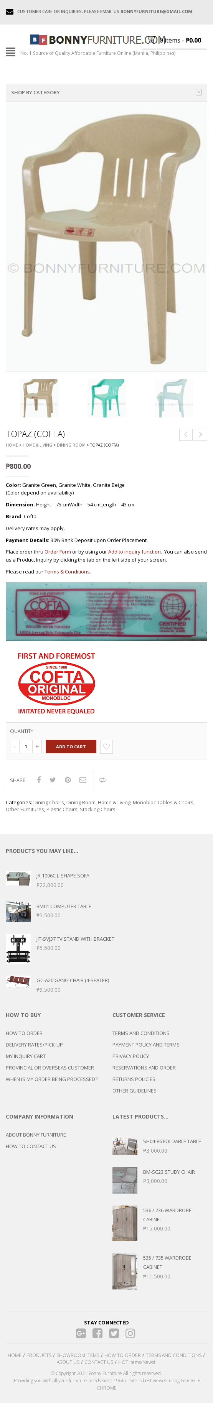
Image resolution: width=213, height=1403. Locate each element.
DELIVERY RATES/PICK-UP (34, 1044)
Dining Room (71, 445)
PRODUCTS (38, 1355)
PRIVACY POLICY (130, 1056)
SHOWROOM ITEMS (77, 1355)
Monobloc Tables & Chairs (163, 802)
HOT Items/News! (136, 1362)
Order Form (58, 551)
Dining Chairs (48, 802)
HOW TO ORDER (24, 1033)
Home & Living (37, 445)
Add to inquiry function (134, 551)
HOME (14, 1355)
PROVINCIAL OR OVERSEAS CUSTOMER (50, 1067)
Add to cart (71, 746)
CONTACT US (98, 1362)
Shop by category (106, 92)
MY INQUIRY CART (26, 1056)
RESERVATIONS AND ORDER (144, 1067)
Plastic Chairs (62, 809)
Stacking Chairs (98, 809)
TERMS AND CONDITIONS (141, 1033)
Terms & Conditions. (68, 571)
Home (12, 445)
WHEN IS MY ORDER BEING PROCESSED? (51, 1079)
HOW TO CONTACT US (31, 1146)
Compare (102, 780)
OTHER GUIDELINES (134, 1090)
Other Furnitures (25, 809)
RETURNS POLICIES (133, 1079)
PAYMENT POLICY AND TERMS (146, 1044)
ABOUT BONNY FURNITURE (36, 1134)
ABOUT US (68, 1362)
